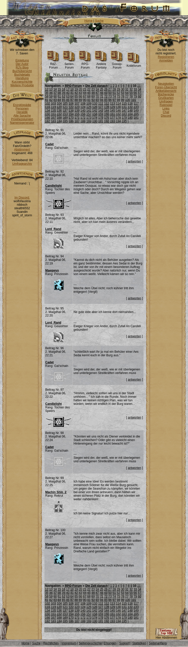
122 (71, 107)
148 (130, 110)
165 (136, 114)
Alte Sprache (22, 115)
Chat (166, 112)
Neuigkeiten (166, 84)
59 (51, 96)
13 (51, 89)
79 (135, 96)
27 (110, 89)
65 (76, 96)
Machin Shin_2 (55, 492)
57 (139, 93)
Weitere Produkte (22, 85)
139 (77, 110)
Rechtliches (51, 643)
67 (84, 96)
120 (59, 107)
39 (63, 93)
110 (94, 103)
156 (82, 114)
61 (59, 96)
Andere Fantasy (101, 64)
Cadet (49, 144)
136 (59, 110)
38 (59, 93)
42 (76, 93)
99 (122, 100)
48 (101, 93)
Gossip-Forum (117, 64)
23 (93, 89)
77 (126, 96)
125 (88, 107)
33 (135, 89)
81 (46, 100)
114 (118, 103)
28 (114, 89)
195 (124, 121)
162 (118, 114)
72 (105, 96)
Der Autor (22, 64)
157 (88, 114)
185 (65, 121)
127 (100, 107)
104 (59, 103)
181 (136, 117)
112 (106, 103)
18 (72, 89)
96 (110, 100)
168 (59, 117)
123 (77, 107)
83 (55, 100)
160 (106, 114)
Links (166, 108)
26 (105, 89)
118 (47, 107)
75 (118, 96)
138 (71, 110)
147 (124, 110)
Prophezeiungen (22, 119)
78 (131, 96)
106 (71, 103)
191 (100, 121)
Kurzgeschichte (22, 82)
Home (88, 21)
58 (46, 96)
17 (67, 89)
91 (88, 100)
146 (118, 110)
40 (67, 93)
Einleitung (22, 60)
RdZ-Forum (53, 64)
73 (110, 96)
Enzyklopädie (22, 105)
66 (80, 96)
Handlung (22, 78)
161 (112, 114)
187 (77, 121)
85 (63, 100)
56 (135, 93)
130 (118, 107)
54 (126, 93)
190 (94, 121)
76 (122, 96)
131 (124, 107)
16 (63, 89)
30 (122, 89)
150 (47, 114)
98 (118, 100)
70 (97, 96)
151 (53, 114)
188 (82, 121)
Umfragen (166, 101)
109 (88, 103)
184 (59, 121)
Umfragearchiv (22, 163)
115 (124, 103)
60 (55, 96)
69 (93, 96)
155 (77, 114)
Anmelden (166, 60)
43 (80, 93)
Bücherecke (166, 94)
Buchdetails (22, 74)
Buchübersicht (22, 71)
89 (80, 100)
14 (55, 89)
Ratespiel (166, 105)
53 (122, 93)
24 (97, 89)
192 (106, 121)
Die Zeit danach (96, 86)
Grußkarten (166, 98)
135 (53, 110)
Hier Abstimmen (166, 636)
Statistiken (139, 643)
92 (93, 100)
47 (97, 93)
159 (100, 114)
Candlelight (53, 185)
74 (114, 96)
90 (84, 100)
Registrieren (166, 57)
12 (46, 89)
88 (76, 100)
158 (94, 114)
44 (84, 93)
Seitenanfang (158, 643)
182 (47, 121)
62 (63, 96)
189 (88, 121)
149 (136, 110)
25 (101, 89)
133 (136, 107)
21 (84, 89)
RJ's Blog (22, 67)
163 (124, 114)
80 (139, 96)
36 (51, 93)
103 (53, 103)
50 (110, 93)
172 (82, 117)
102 (47, 103)
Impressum (68, 643)
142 (94, 110)
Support (124, 643)
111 (100, 103)
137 (65, 110)
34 (139, 89)
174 (94, 117)
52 (118, 93)
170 (71, 117)
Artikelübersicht (166, 91)
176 (106, 117)
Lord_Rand (53, 229)
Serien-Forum (69, 64)
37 (55, 93)
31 (126, 89)
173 (88, 117)
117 (136, 103)
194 (118, 121)
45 (88, 93)
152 (59, 114)
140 (82, 110)
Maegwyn (52, 270)
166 (47, 117)
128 (106, 107)
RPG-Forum (85, 64)
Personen (22, 108)
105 (65, 103)
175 (100, 117)
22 (88, 89)
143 (100, 110)
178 (118, 117)
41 (72, 93)
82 (51, 100)
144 (106, 110)
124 (82, 107)
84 (59, 100)
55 (131, 93)
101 (133, 100)
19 (76, 89)
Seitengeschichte (90, 643)
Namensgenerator (22, 122)
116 (130, 103)
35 (46, 93)
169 (65, 117)
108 (82, 103)
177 (112, 117)
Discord (166, 115)
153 (65, 114)
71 (101, 96)
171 (77, 117)
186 (71, 121)
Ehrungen (110, 643)
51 (114, 93)
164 (130, 114)
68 (88, 96)
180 (130, 117)
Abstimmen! (22, 149)
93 (97, 100)
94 (101, 100)
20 (80, 89)
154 (71, 114)
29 (118, 89)
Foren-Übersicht (166, 87)
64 (72, 96)
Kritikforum (134, 64)
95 (105, 100)
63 (67, 96)
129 (112, 107)
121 (65, 107)
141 (88, 110)
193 (112, 121)
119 (53, 107)
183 (53, 121)
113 (112, 103)
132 (130, 107)
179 (124, 117)
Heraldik (22, 112)
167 (53, 117)
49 (105, 93)
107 (77, 103)
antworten (134, 161)
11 (138, 86)
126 (94, 107)
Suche (99, 21)
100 (127, 100)
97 (114, 100)
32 (131, 89)
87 (72, 100)
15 (59, 89)
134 (47, 110)
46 (93, 93)
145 (112, 110)
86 (67, 100)
